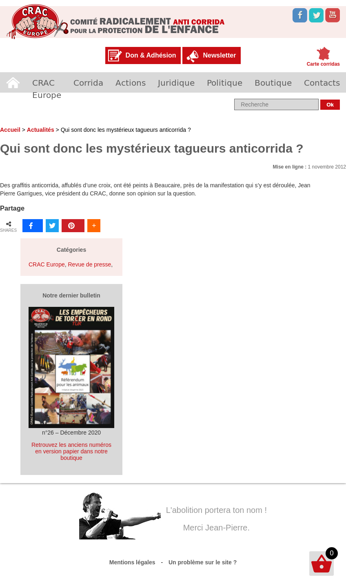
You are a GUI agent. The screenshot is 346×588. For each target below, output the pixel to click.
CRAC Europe (46, 88)
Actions (130, 82)
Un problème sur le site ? (203, 562)
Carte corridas (323, 64)
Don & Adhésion (151, 55)
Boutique (273, 82)
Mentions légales (132, 562)
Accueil (13, 82)
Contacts (322, 82)
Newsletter (219, 55)
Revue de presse (89, 264)
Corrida (88, 82)
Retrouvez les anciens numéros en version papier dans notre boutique (71, 451)
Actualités (40, 129)
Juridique (176, 82)
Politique (224, 82)
